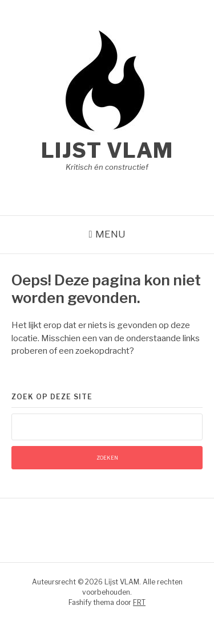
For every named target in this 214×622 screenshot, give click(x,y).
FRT (139, 602)
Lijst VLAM (107, 150)
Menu (110, 234)
